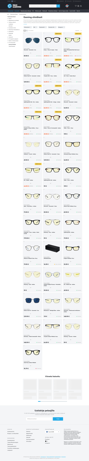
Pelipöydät (11, 33)
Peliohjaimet (11, 31)
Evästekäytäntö (11, 440)
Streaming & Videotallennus (14, 29)
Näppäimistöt (29, 433)
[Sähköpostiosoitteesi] (39, 419)
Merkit (78, 10)
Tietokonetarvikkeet (26, 10)
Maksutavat (10, 444)
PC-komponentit (12, 42)
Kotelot (10, 35)
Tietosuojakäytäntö (11, 446)
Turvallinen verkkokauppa (13, 448)
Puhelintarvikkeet (52, 10)
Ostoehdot (63, 456)
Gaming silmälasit (22, 14)
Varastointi (11, 37)
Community (68, 1)
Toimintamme (43, 456)
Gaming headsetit (30, 439)
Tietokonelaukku (12, 46)
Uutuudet (17, 10)
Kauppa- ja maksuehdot (12, 433)
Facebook (47, 439)
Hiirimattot (28, 441)
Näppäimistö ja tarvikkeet (14, 20)
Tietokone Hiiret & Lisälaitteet (12, 23)
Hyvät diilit (72, 10)
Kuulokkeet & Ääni (12, 27)
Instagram (47, 443)
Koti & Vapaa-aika (63, 10)
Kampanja (10, 10)
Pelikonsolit (38, 10)
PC (33, 10)
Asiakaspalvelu (78, 1)
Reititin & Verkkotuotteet (13, 40)
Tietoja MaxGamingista (12, 442)
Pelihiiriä (28, 431)
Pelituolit (44, 10)
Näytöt (10, 18)
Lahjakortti (61, 1)
